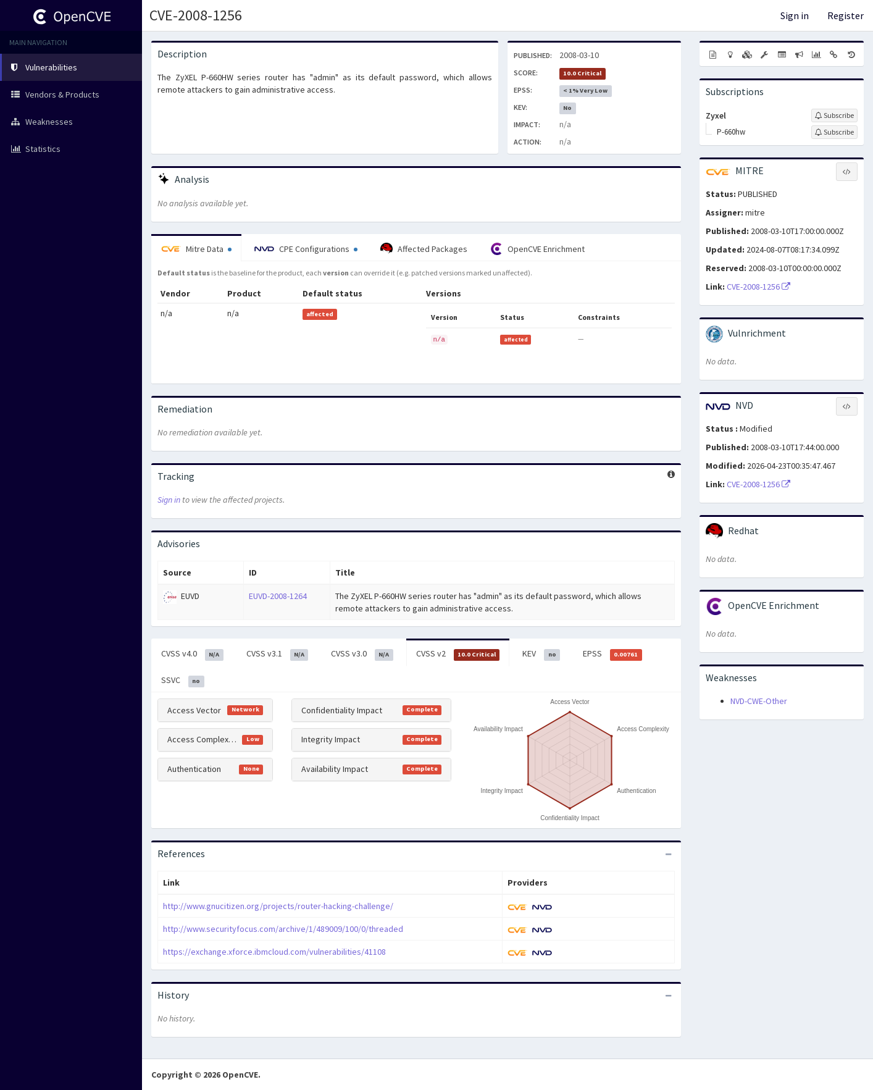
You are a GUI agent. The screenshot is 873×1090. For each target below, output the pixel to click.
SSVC (182, 680)
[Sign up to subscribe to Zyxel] (834, 115)
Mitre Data (196, 248)
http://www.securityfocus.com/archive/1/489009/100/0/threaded (283, 928)
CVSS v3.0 (362, 654)
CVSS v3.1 (277, 654)
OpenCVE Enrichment (537, 249)
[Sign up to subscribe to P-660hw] (834, 132)
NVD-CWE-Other (758, 700)
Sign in (794, 15)
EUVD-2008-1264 (278, 596)
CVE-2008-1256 (195, 15)
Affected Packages (423, 249)
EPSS (612, 654)
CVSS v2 (458, 654)
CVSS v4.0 (192, 654)
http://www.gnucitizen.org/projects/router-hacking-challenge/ (278, 906)
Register (845, 15)
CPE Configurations (305, 248)
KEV (541, 654)
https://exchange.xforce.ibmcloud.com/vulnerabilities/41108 (274, 951)
